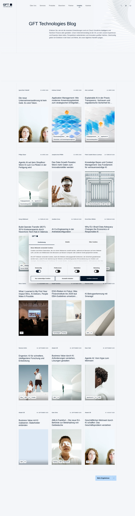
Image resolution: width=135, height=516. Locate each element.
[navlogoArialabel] (7, 5)
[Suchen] (121, 5)
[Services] (42, 5)
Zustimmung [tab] (42, 242)
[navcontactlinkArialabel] (130, 6)
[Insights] (79, 5)
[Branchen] (62, 5)
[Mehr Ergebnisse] (105, 478)
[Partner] (71, 5)
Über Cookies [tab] (93, 242)
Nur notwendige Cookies (42, 278)
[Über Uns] (33, 5)
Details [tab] (67, 242)
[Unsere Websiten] (125, 5)
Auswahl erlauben (67, 278)
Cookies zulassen (92, 278)
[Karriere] (88, 5)
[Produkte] (52, 5)
